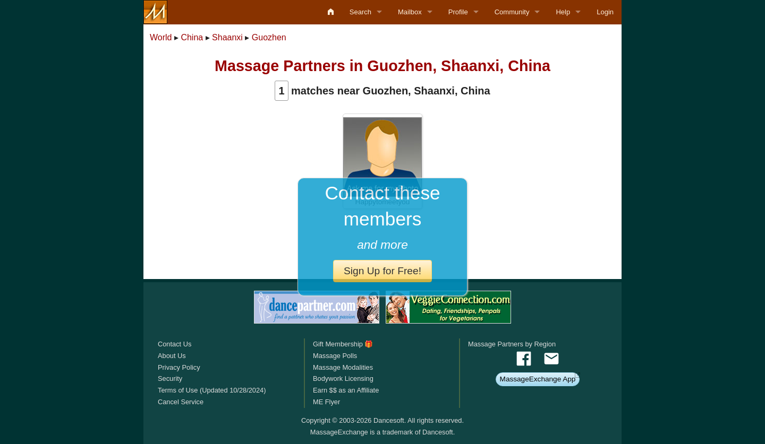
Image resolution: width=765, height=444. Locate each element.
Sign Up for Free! (382, 270)
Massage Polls (335, 356)
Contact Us (174, 344)
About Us (172, 356)
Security (170, 378)
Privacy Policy (179, 367)
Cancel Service (180, 402)
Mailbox (410, 12)
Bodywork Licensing (343, 378)
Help (563, 12)
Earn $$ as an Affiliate (346, 390)
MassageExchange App (538, 379)
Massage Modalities (343, 367)
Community (512, 12)
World (161, 37)
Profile (458, 12)
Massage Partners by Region (512, 344)
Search (360, 12)
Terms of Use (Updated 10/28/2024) (212, 390)
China (192, 37)
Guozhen (269, 37)
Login (605, 12)
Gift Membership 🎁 (343, 344)
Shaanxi (227, 37)
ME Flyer (326, 402)
